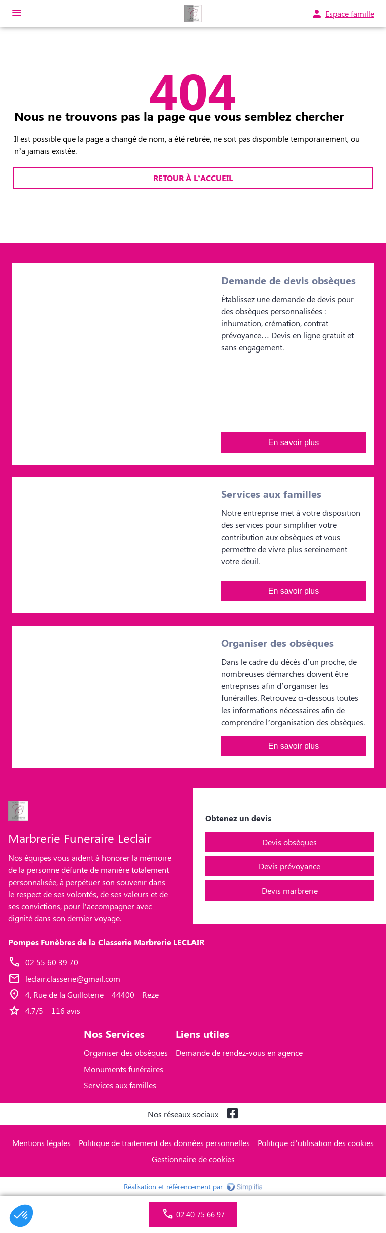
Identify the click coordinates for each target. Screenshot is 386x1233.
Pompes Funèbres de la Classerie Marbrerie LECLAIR (106, 942)
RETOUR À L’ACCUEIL (193, 177)
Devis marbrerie (290, 890)
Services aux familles (120, 1085)
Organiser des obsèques (126, 1052)
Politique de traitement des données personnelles (164, 1142)
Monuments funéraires (123, 1069)
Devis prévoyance (289, 866)
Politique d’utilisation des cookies (315, 1142)
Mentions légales (41, 1142)
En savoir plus (293, 442)
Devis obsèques (289, 842)
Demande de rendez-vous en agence (239, 1052)
